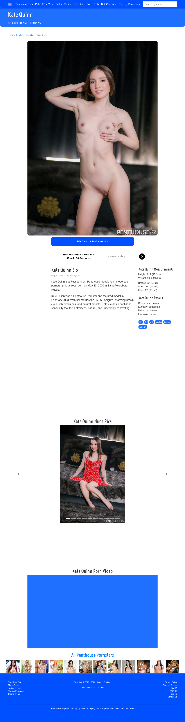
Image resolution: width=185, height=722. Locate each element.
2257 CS (173, 691)
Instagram (143, 327)
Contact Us (172, 697)
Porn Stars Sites (112, 708)
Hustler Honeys (14, 688)
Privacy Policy (171, 682)
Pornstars (79, 4)
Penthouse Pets (24, 4)
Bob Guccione (109, 4)
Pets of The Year (44, 4)
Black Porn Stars (15, 682)
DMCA (174, 688)
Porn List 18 (70, 708)
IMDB (140, 322)
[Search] (160, 4)
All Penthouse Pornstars (92, 655)
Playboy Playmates (129, 4)
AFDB (151, 322)
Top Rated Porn (84, 708)
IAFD (146, 322)
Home (10, 35)
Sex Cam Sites (127, 708)
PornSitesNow (57, 708)
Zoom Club (93, 4)
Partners (173, 694)
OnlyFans (167, 322)
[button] (19, 474)
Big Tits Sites (98, 708)
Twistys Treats (14, 694)
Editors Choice (63, 4)
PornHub (158, 322)
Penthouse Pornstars (25, 35)
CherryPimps (13, 685)
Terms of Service (170, 685)
